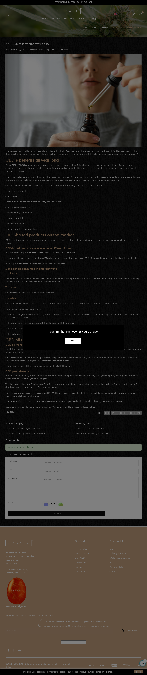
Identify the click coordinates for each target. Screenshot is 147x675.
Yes (73, 341)
